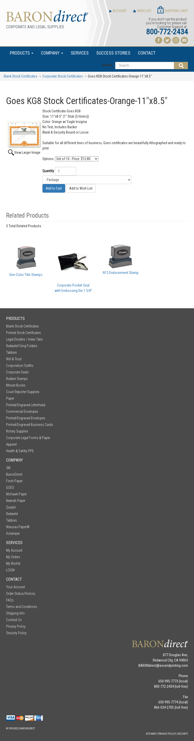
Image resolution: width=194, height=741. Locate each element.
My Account (14, 550)
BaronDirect (14, 474)
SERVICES (80, 53)
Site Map (151, 733)
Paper (10, 398)
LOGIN (10, 570)
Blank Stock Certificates (20, 76)
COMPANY (52, 53)
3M (8, 468)
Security (183, 733)
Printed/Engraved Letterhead (25, 405)
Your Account (15, 587)
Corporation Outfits (19, 366)
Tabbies (11, 352)
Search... (108, 65)
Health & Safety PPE (20, 451)
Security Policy (16, 633)
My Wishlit (13, 563)
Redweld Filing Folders (21, 346)
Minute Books (16, 385)
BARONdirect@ (148, 665)
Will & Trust (14, 359)
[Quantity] (65, 171)
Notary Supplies (17, 431)
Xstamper (13, 533)
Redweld (12, 514)
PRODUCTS (21, 53)
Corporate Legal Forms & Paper (28, 438)
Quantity (48, 171)
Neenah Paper (15, 501)
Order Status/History (20, 594)
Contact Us (14, 620)
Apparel (11, 444)
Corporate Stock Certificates (62, 76)
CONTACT (146, 53)
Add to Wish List (80, 188)
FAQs (10, 600)
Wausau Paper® (18, 527)
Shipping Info (15, 613)
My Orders (13, 557)
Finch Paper (14, 481)
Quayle (11, 507)
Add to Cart (54, 188)
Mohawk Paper (16, 494)
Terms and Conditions (21, 607)
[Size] (86, 179)
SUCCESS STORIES (113, 53)
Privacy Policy (16, 626)
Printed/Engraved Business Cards (29, 425)
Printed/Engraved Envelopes (25, 418)
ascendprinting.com (173, 665)
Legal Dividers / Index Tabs (24, 339)
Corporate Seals (17, 372)
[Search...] (144, 65)
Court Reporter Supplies (22, 392)
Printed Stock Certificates (23, 333)
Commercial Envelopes (22, 412)
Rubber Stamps (17, 379)
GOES (10, 488)
